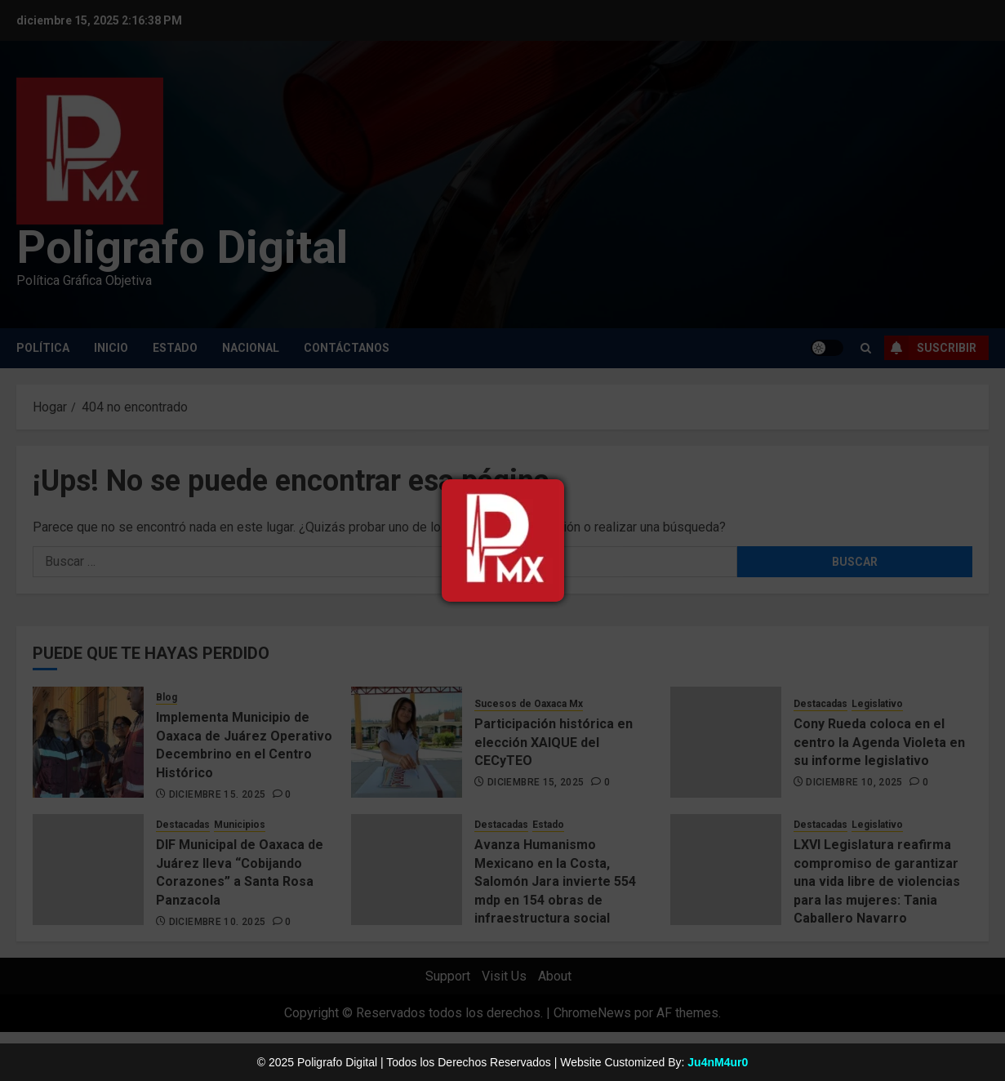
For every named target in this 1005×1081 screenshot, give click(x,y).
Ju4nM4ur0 (717, 1062)
